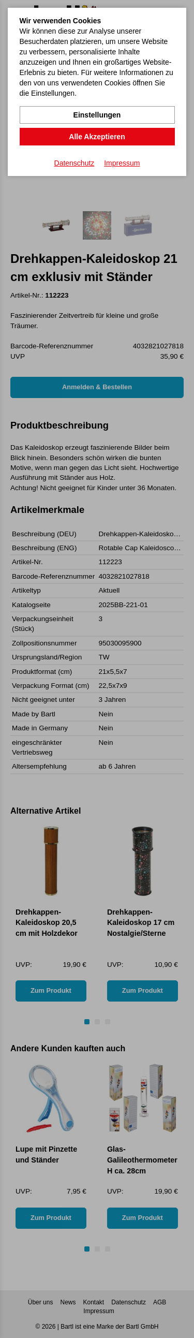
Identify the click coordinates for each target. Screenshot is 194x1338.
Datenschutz (74, 163)
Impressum (122, 163)
